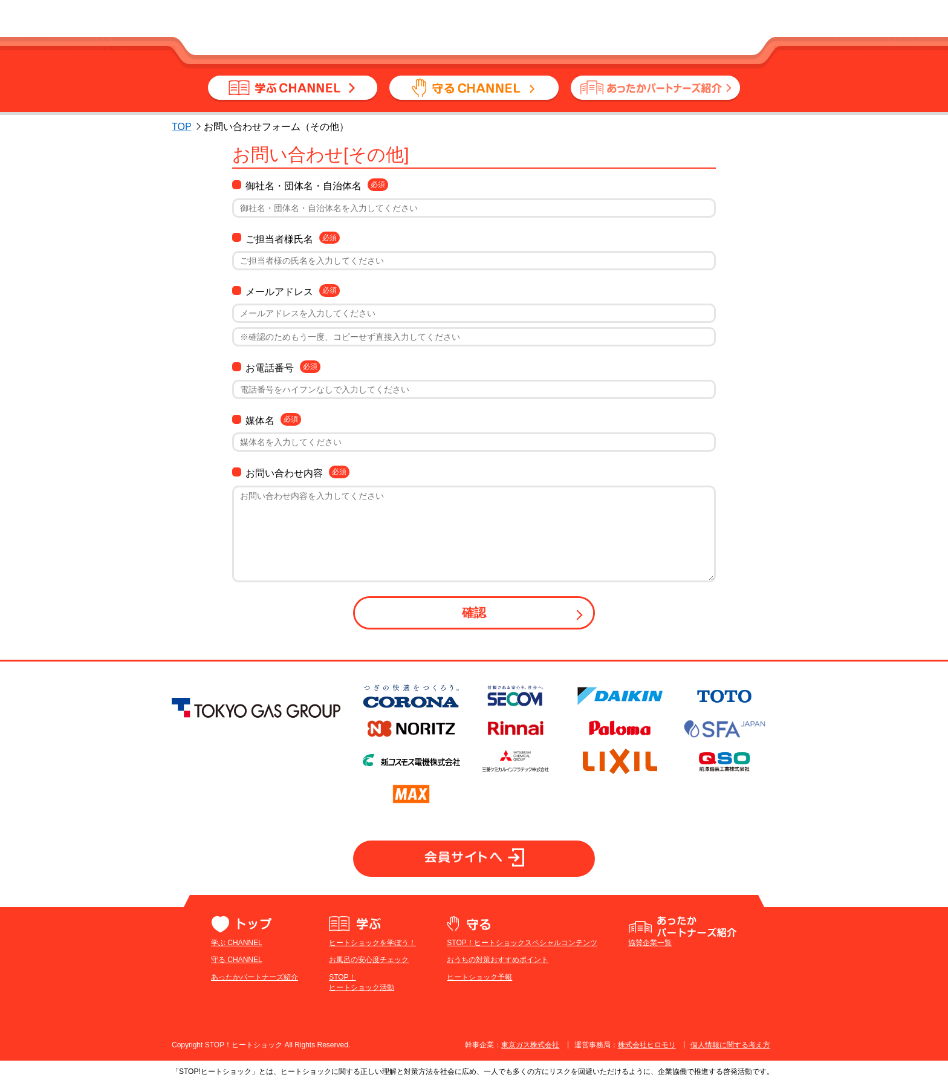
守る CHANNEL (236, 959)
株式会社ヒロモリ (647, 1045)
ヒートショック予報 (479, 977)
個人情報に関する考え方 (730, 1045)
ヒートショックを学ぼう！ (372, 942)
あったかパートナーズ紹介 (254, 977)
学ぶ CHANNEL (236, 942)
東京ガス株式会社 (530, 1045)
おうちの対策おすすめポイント (497, 959)
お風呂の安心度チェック (369, 959)
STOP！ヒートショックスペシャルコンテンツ (522, 942)
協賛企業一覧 (650, 942)
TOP (182, 127)
